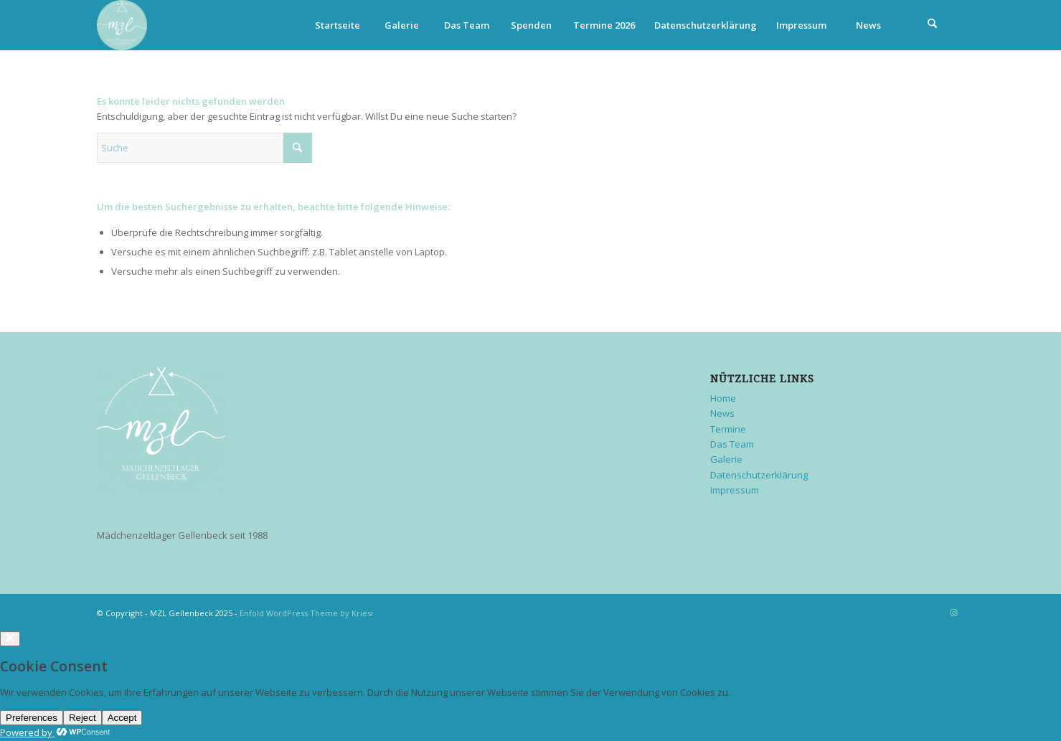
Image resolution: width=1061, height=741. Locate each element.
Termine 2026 (604, 25)
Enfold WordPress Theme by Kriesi (306, 613)
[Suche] (932, 25)
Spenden (531, 25)
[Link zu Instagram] (954, 612)
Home (723, 398)
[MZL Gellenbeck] (122, 25)
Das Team (466, 25)
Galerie (402, 25)
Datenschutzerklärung (705, 25)
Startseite (337, 25)
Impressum (801, 25)
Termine (728, 429)
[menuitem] (932, 25)
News (868, 25)
